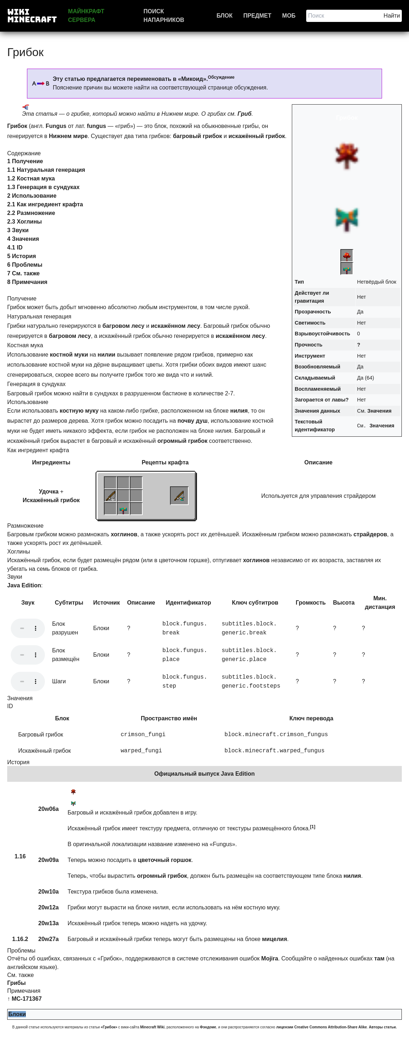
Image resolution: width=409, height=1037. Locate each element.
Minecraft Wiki (152, 1027)
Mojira (269, 958)
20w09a (48, 860)
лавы (338, 400)
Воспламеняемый (318, 389)
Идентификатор (188, 603)
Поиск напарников (163, 15)
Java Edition (24, 585)
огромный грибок (182, 441)
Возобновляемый (317, 367)
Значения (379, 411)
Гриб (245, 114)
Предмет (257, 16)
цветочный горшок (164, 860)
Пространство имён (169, 718)
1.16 (20, 856)
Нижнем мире (68, 136)
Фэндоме (208, 1027)
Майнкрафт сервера (86, 15)
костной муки (69, 355)
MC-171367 (27, 999)
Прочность (308, 345)
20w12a (48, 907)
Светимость (310, 323)
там (379, 958)
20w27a (48, 939)
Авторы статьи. (383, 1027)
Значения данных (317, 411)
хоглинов (124, 534)
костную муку (79, 411)
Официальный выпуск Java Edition (204, 774)
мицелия (274, 939)
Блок (225, 16)
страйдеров (370, 534)
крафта (178, 462)
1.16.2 (20, 939)
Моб (288, 16)
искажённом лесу (176, 326)
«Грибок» (109, 1027)
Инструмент (310, 356)
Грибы (16, 983)
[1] (313, 826)
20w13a (48, 923)
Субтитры (69, 603)
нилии (106, 355)
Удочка (49, 491)
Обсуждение (221, 77)
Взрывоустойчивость (322, 333)
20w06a (48, 809)
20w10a (48, 892)
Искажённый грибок (51, 500)
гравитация (309, 301)
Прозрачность (313, 312)
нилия (239, 411)
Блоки (17, 1014)
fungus (96, 126)
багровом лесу (123, 326)
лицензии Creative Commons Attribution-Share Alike (321, 1027)
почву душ (193, 421)
